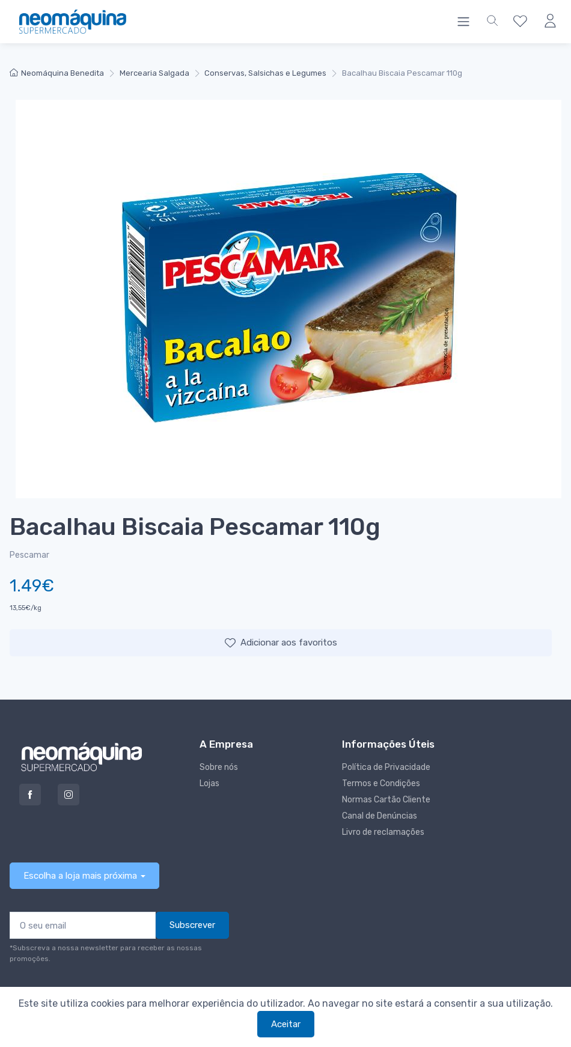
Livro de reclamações (383, 832)
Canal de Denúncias (379, 816)
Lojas (209, 783)
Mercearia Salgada (154, 73)
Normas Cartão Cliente (386, 800)
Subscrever (192, 925)
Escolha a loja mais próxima (80, 875)
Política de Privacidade (386, 767)
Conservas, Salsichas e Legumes (265, 73)
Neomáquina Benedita (57, 73)
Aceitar (286, 1024)
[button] (492, 21)
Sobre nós (219, 767)
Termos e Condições (381, 783)
